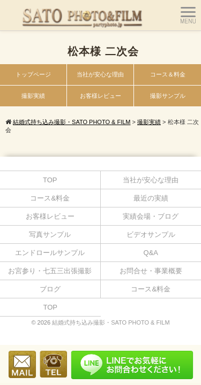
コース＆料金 (167, 74)
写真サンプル (50, 234)
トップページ (33, 74)
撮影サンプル (167, 96)
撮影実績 (33, 96)
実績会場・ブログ (150, 216)
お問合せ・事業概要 (151, 271)
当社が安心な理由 (100, 74)
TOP (50, 180)
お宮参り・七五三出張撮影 (50, 271)
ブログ (50, 289)
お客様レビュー (100, 96)
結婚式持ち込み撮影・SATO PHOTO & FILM (110, 322)
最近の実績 (150, 198)
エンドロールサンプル (50, 253)
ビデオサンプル (150, 234)
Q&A (151, 253)
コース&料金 (50, 198)
